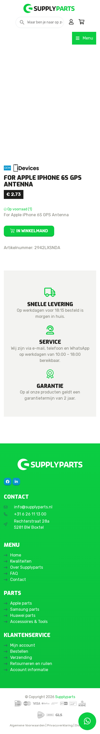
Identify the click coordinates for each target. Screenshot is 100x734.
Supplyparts (65, 697)
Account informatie (29, 669)
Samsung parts (24, 609)
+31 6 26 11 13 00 (30, 514)
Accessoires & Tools (29, 621)
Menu (84, 38)
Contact (18, 579)
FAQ (14, 573)
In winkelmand (32, 230)
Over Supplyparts (26, 567)
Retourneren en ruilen (31, 663)
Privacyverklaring (60, 725)
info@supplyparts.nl (33, 507)
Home (15, 555)
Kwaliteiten (21, 561)
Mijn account (22, 645)
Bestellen (19, 651)
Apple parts (21, 603)
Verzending (21, 657)
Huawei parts (22, 615)
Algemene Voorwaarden (27, 725)
